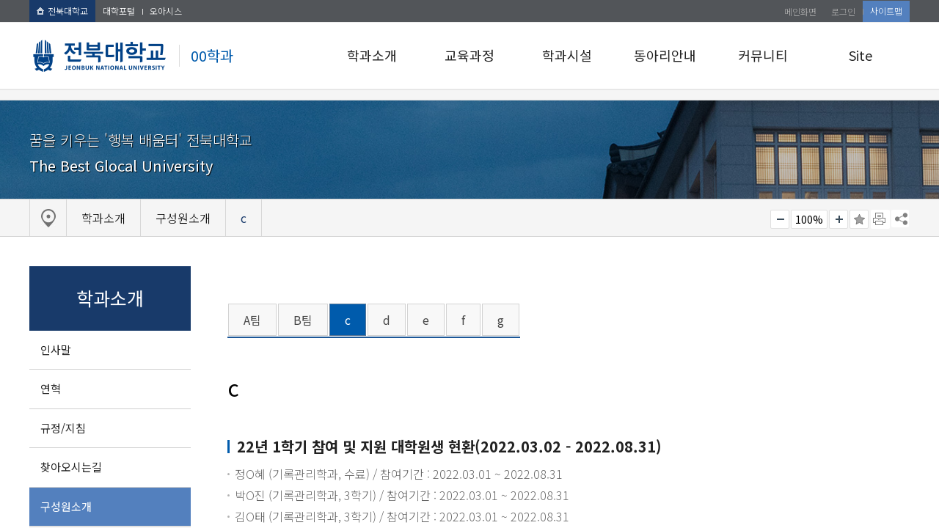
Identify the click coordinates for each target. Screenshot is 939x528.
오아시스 (166, 10)
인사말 (55, 349)
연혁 (50, 388)
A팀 (252, 320)
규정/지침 (63, 428)
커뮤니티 (763, 55)
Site (860, 55)
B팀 (303, 320)
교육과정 (469, 55)
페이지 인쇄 (880, 219)
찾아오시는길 (71, 466)
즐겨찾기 (859, 219)
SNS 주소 (900, 218)
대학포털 (119, 10)
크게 (838, 219)
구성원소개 (66, 506)
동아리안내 (665, 55)
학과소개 (372, 55)
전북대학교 (62, 10)
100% (809, 219)
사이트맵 (886, 10)
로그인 (843, 11)
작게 (779, 219)
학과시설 (567, 55)
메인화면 (800, 11)
